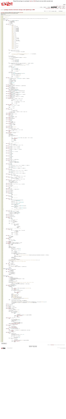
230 (2, 216)
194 (2, 184)
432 (2, 393)
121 (2, 120)
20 (2, 31)
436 (2, 396)
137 (2, 134)
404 (2, 368)
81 (2, 85)
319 (2, 294)
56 (2, 63)
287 (2, 266)
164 (2, 158)
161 (2, 155)
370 (2, 338)
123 (2, 122)
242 (2, 226)
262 (2, 244)
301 (2, 278)
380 (2, 347)
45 (2, 53)
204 (2, 193)
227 (2, 213)
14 (2, 26)
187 (2, 178)
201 (2, 190)
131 (2, 129)
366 (2, 335)
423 (2, 385)
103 (2, 104)
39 (2, 48)
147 (2, 143)
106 (2, 107)
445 (2, 404)
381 (2, 348)
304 (2, 281)
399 (2, 364)
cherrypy (21, 9)
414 (2, 377)
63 (2, 69)
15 (2, 27)
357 (2, 327)
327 (2, 301)
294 (2, 272)
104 (2, 105)
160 (2, 154)
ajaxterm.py (28, 9)
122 (2, 121)
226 (2, 212)
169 (2, 162)
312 (2, 288)
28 (2, 38)
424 (2, 386)
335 (2, 308)
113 (2, 113)
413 (2, 376)
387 (2, 353)
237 (2, 222)
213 (2, 201)
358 (2, 328)
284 (2, 263)
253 (2, 236)
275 (2, 255)
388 (2, 354)
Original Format (35, 416)
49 (2, 57)
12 (2, 24)
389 (2, 355)
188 (2, 179)
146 (2, 142)
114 (2, 114)
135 (2, 132)
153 (2, 148)
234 (2, 219)
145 (2, 141)
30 (2, 40)
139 (2, 136)
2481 (12, 12)
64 (2, 70)
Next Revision (56, 8)
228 (2, 214)
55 (2, 62)
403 (2, 367)
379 (2, 346)
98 (2, 100)
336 (2, 309)
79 (2, 83)
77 (2, 81)
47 (2, 55)
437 (2, 397)
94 (2, 96)
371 (2, 339)
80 (2, 84)
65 (2, 71)
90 (2, 93)
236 (2, 221)
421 (2, 383)
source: (2, 9)
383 (2, 350)
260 (2, 242)
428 (2, 389)
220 (2, 207)
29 (2, 39)
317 (2, 292)
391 (2, 357)
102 (2, 103)
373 (2, 341)
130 (2, 128)
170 (2, 163)
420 (2, 382)
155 (2, 150)
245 (2, 229)
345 (2, 317)
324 (2, 298)
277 (2, 257)
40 (2, 49)
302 (2, 279)
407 (2, 371)
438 (2, 398)
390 (2, 356)
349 (2, 320)
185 (2, 176)
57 (2, 64)
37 (2, 46)
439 (2, 399)
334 (2, 307)
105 (2, 106)
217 (2, 204)
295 (2, 273)
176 (2, 168)
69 (2, 74)
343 (2, 315)
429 (2, 390)
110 (2, 110)
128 (2, 126)
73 (2, 78)
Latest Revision (52, 8)
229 (2, 215)
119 (2, 118)
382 (2, 349)
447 (2, 406)
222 (2, 209)
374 (2, 342)
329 (2, 303)
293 (2, 271)
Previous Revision (48, 8)
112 (2, 112)
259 (2, 241)
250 (2, 233)
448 (2, 407)
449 (2, 408)
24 (2, 35)
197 (2, 187)
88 (2, 91)
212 (2, 200)
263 (2, 245)
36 (2, 45)
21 (2, 32)
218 (2, 205)
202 (2, 191)
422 (2, 384)
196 (2, 186)
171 (2, 164)
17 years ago (21, 12)
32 (2, 42)
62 (2, 68)
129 (2, 127)
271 (2, 252)
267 (2, 248)
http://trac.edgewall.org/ (62, 417)
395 (2, 360)
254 (2, 237)
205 (2, 194)
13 (2, 25)
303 (2, 280)
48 (2, 56)
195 (2, 185)
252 (2, 235)
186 (2, 177)
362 (2, 331)
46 (2, 54)
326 (2, 300)
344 (2, 316)
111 (2, 111)
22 (2, 33)
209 (2, 197)
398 (2, 363)
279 (2, 259)
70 (2, 75)
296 (2, 274)
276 (2, 256)
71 (2, 76)
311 (2, 287)
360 (2, 330)
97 (2, 99)
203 (2, 192)
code (24, 9)
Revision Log (63, 8)
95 (2, 97)
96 (2, 98)
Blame (60, 8)
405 (2, 369)
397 (2, 362)
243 (2, 227)
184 (2, 175)
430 (2, 391)
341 (2, 313)
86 (2, 89)
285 (2, 264)
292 (2, 270)
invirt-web (15, 9)
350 (2, 321)
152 (2, 147)
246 (2, 230)
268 (2, 249)
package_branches (8, 9)
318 (2, 293)
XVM (34, 1)
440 (2, 400)
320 (2, 295)
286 (2, 265)
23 (2, 34)
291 (2, 269)
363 (2, 332)
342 (2, 314)
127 (2, 125)
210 (2, 198)
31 (2, 41)
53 (2, 60)
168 (2, 161)
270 (2, 251)
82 (2, 86)
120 (2, 119)
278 (2, 258)
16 (2, 28)
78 (2, 82)
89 (2, 92)
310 (2, 286)
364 (2, 333)
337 (2, 310)
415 (2, 378)
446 (2, 405)
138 (2, 135)
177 (2, 169)
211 (2, 199)
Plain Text (30, 416)
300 (2, 277)
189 (2, 180)
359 (2, 329)
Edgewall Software (10, 417)
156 (2, 151)
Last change (2, 12)
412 (2, 375)
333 (2, 306)
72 (2, 77)
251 (2, 234)
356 (2, 326)
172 (2, 165)
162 (2, 156)
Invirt (31, 1)
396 (2, 361)
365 (2, 334)
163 (2, 157)
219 (2, 206)
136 (2, 133)
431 (2, 392)
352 (2, 323)
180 (2, 172)
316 (2, 291)
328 (2, 302)
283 (2, 262)
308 (2, 284)
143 (2, 139)
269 (2, 250)
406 (2, 370)
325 (2, 299)
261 (2, 243)
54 (2, 61)
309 (2, 285)
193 (2, 183)
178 (2, 170)
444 (2, 403)
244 (2, 228)
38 (2, 47)
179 (2, 171)
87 (2, 90)
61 (2, 67)
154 (2, 149)
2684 (34, 9)
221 (2, 208)
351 (2, 322)
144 (2, 140)
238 (2, 223)
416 (2, 379)
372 (2, 340)
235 (2, 220)
